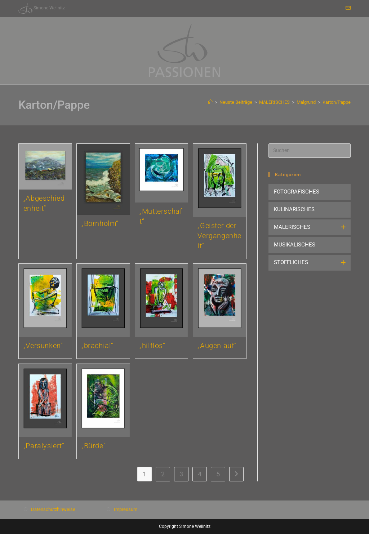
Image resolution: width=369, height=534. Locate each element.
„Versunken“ (43, 345)
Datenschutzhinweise (53, 508)
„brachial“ (97, 345)
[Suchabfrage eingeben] (309, 150)
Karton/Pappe (337, 102)
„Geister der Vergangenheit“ (219, 235)
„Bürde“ (93, 445)
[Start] (210, 102)
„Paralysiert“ (44, 445)
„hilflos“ (152, 345)
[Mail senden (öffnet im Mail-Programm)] (347, 8)
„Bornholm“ (100, 223)
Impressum (125, 508)
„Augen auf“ (217, 345)
